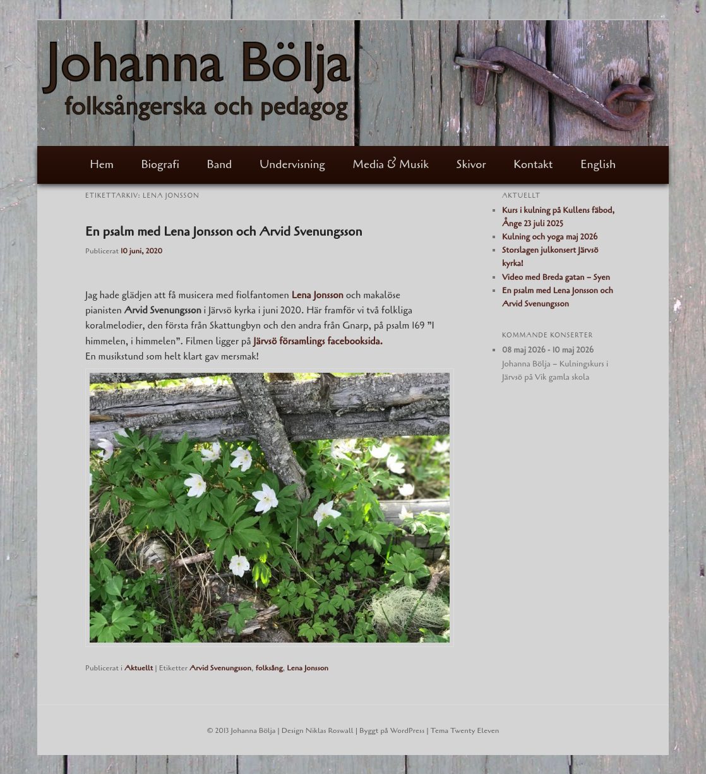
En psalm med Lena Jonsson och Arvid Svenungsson (223, 231)
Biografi (160, 164)
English (598, 164)
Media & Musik (390, 164)
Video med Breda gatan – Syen (556, 277)
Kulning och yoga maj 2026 (549, 237)
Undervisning (292, 164)
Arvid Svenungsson (220, 668)
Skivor (471, 164)
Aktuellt (138, 668)
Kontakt (533, 164)
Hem (102, 164)
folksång (268, 668)
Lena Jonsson (307, 668)
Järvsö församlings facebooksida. (319, 341)
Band (219, 164)
